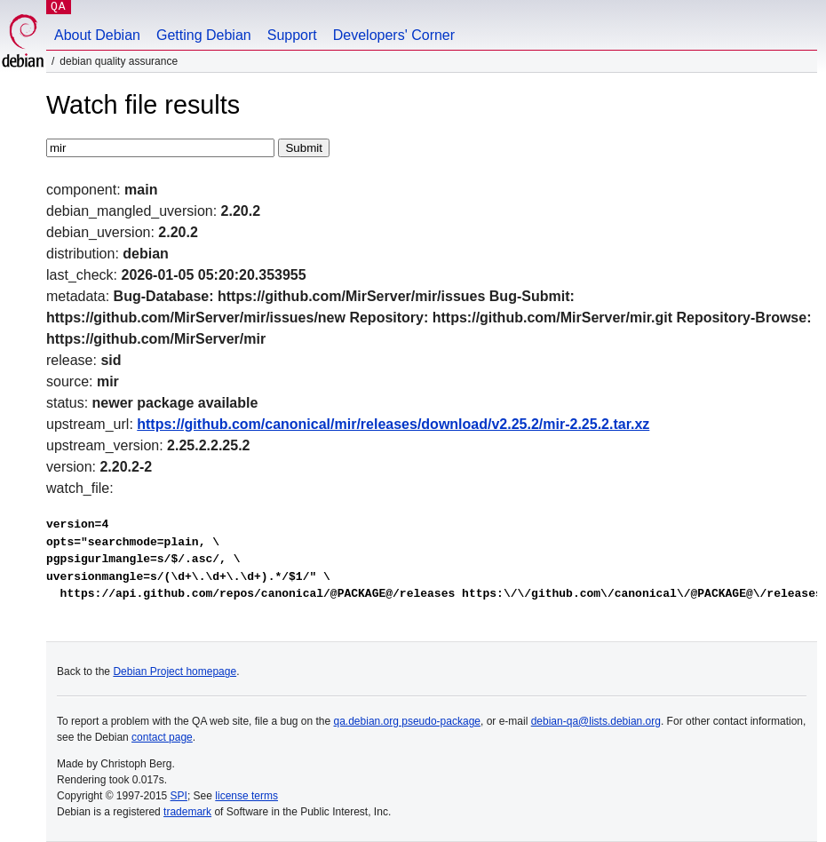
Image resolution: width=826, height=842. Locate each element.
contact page (162, 737)
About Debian (97, 35)
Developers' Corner (394, 35)
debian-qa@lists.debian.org (596, 721)
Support (292, 35)
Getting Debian (203, 35)
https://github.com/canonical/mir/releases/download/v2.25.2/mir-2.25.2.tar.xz (393, 424)
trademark (187, 812)
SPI (179, 796)
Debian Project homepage (174, 671)
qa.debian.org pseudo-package (407, 721)
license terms (246, 796)
